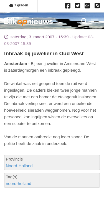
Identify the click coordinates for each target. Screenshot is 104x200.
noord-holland (18, 183)
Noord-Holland (19, 165)
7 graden (18, 5)
